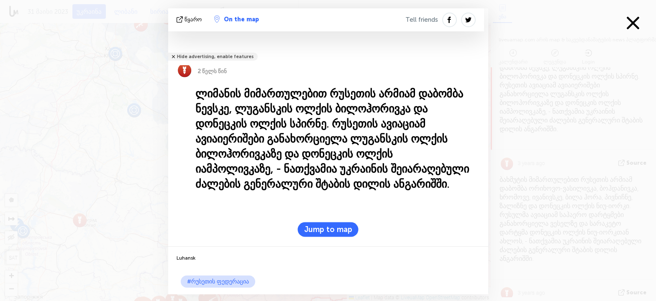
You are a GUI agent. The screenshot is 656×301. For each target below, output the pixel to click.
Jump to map (328, 229)
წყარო (190, 19)
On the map (236, 19)
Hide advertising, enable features (215, 56)
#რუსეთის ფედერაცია (218, 281)
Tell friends (421, 19)
